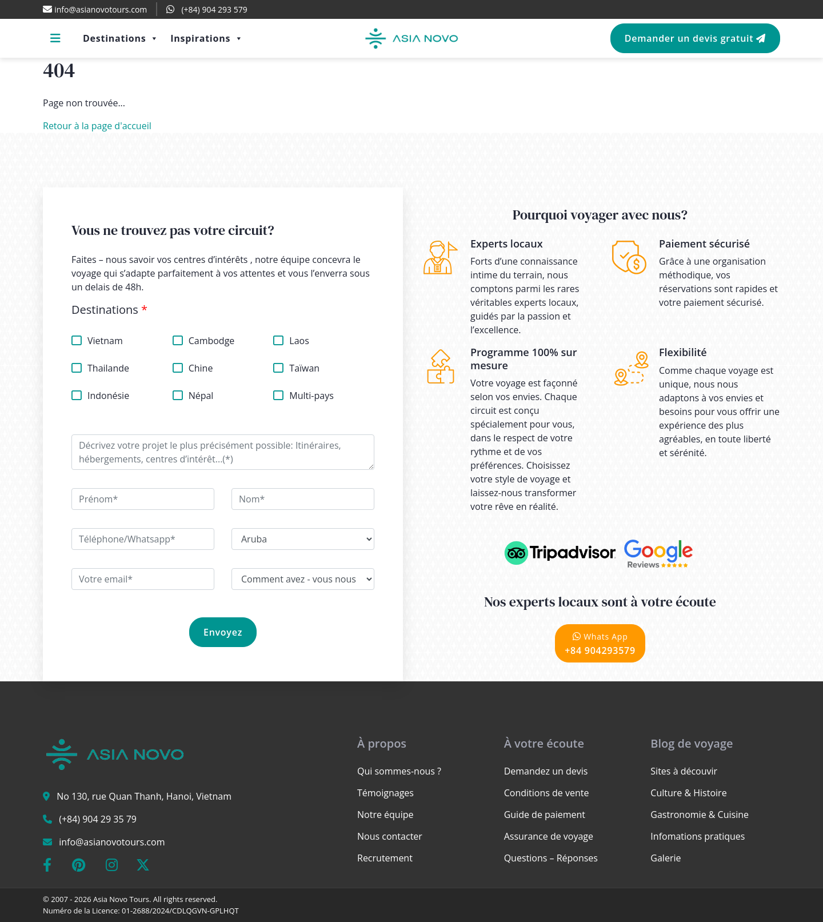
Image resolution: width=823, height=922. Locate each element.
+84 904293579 (600, 643)
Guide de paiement (544, 814)
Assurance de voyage (548, 836)
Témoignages (385, 793)
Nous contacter (389, 836)
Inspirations (206, 38)
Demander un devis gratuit (695, 38)
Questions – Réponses (551, 858)
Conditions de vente (546, 793)
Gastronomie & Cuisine (699, 814)
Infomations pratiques (697, 836)
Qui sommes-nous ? (399, 771)
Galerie (665, 858)
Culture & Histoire (688, 793)
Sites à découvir (683, 771)
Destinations (121, 38)
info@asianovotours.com (112, 842)
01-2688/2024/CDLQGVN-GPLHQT (180, 910)
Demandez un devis (546, 771)
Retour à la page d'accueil (97, 125)
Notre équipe (385, 814)
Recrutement (385, 858)
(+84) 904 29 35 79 (98, 819)
